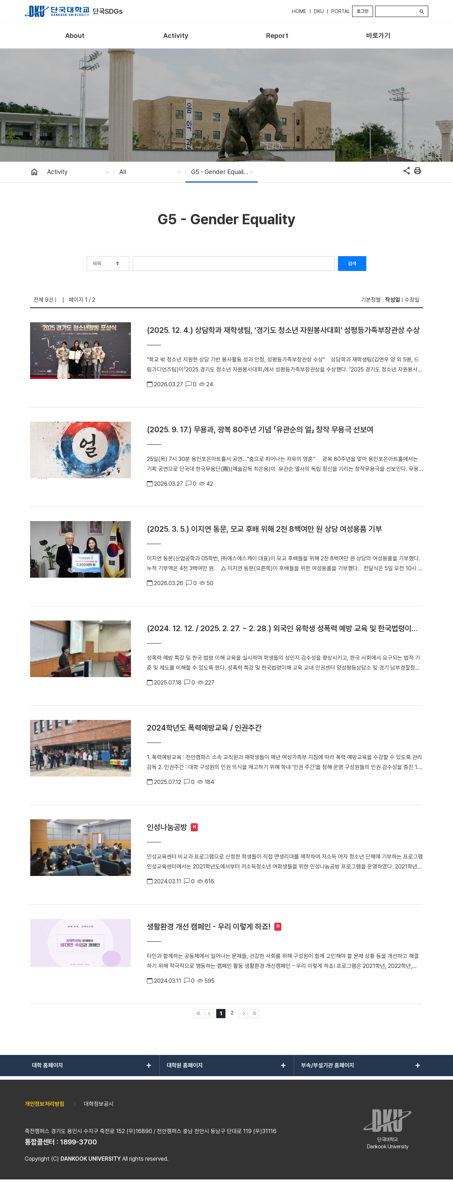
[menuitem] (75, 35)
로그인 (362, 11)
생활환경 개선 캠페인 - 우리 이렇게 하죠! (209, 926)
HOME (299, 11)
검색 (352, 263)
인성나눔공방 (167, 827)
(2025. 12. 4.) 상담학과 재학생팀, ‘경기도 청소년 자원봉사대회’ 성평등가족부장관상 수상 (283, 330)
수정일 (412, 299)
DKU (319, 11)
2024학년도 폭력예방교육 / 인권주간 (204, 727)
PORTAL (340, 11)
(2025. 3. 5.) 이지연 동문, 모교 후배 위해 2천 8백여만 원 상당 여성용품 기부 (264, 528)
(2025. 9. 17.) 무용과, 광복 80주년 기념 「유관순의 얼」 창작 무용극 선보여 (260, 429)
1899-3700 (78, 1142)
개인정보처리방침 (44, 1104)
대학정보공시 (99, 1104)
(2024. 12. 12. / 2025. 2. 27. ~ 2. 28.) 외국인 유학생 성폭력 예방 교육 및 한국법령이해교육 (282, 628)
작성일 (392, 299)
